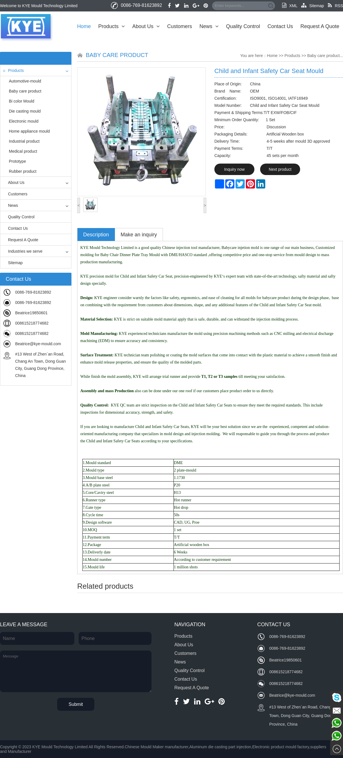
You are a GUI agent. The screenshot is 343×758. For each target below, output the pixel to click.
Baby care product (25, 91)
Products (111, 26)
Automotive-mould (25, 81)
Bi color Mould (21, 101)
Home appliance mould (29, 131)
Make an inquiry (139, 234)
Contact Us (280, 26)
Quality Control (243, 26)
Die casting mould (25, 111)
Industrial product (24, 141)
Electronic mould (24, 121)
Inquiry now (234, 169)
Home (84, 26)
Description (96, 234)
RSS (335, 5)
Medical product (23, 151)
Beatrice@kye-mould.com (38, 343)
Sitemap (312, 5)
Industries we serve (23, 251)
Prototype (17, 161)
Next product (280, 169)
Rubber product (23, 171)
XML (289, 5)
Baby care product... (325, 55)
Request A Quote (319, 26)
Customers (179, 26)
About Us (146, 26)
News (209, 26)
